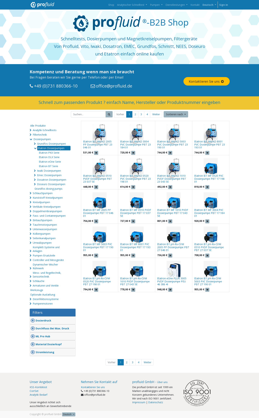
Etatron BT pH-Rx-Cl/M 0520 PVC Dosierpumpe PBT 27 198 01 (97, 281)
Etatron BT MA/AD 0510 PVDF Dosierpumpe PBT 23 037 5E (97, 179)
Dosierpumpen (42, 139)
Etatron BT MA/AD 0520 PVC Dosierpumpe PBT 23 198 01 (135, 179)
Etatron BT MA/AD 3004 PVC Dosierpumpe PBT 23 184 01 (135, 144)
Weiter (156, 114)
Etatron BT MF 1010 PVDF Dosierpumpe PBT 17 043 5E (172, 213)
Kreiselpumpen (41, 202)
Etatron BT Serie (48, 166)
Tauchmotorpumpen (45, 224)
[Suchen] (109, 114)
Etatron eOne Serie (50, 161)
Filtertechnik (40, 134)
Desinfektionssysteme (46, 299)
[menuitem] (111, 4)
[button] (176, 114)
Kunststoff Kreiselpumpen (48, 197)
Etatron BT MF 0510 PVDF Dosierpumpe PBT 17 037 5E (135, 213)
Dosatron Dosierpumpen (51, 179)
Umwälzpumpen (42, 242)
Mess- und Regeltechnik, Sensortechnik (47, 274)
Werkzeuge (36, 290)
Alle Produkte (38, 125)
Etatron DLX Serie (49, 157)
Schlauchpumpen (43, 193)
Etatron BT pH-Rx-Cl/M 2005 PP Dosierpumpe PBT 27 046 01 (173, 247)
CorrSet (34, 391)
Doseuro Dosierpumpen (51, 184)
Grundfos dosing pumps (48, 188)
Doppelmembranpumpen (47, 211)
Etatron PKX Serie (49, 152)
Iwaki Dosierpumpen (49, 170)
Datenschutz (155, 402)
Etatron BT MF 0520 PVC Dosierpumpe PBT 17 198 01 (209, 179)
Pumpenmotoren (43, 303)
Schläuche (38, 281)
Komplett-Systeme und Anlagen (46, 249)
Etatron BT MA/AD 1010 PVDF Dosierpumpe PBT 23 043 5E (171, 179)
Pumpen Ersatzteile (44, 255)
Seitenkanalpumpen (44, 238)
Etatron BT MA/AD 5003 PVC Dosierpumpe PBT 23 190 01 (172, 144)
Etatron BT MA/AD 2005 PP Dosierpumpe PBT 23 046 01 (97, 144)
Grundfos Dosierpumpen (51, 143)
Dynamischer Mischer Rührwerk (45, 266)
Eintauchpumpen (42, 220)
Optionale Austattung (42, 294)
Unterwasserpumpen (45, 229)
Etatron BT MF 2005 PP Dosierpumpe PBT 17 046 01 (98, 213)
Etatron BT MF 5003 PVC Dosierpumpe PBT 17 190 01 (98, 247)
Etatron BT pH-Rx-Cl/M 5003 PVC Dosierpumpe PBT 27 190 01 (208, 281)
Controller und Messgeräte (48, 260)
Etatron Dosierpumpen (51, 148)
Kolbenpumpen (41, 233)
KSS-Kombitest (38, 387)
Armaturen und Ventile (46, 285)
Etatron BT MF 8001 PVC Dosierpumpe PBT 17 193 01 (135, 247)
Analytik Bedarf (38, 394)
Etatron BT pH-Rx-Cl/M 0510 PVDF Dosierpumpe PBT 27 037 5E (209, 247)
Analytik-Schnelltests (44, 130)
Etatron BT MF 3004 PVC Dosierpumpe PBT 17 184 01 (209, 213)
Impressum (138, 402)
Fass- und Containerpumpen (49, 215)
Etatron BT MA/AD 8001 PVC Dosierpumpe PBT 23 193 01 (209, 144)
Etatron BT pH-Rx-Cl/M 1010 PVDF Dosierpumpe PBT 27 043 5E (135, 281)
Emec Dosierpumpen (49, 175)
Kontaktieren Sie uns (206, 81)
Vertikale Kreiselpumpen (47, 206)
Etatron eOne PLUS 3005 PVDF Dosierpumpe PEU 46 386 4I (171, 281)
